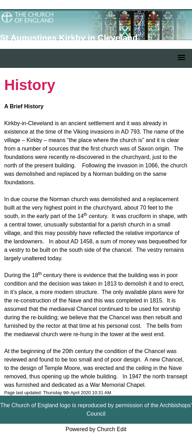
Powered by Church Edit (96, 429)
